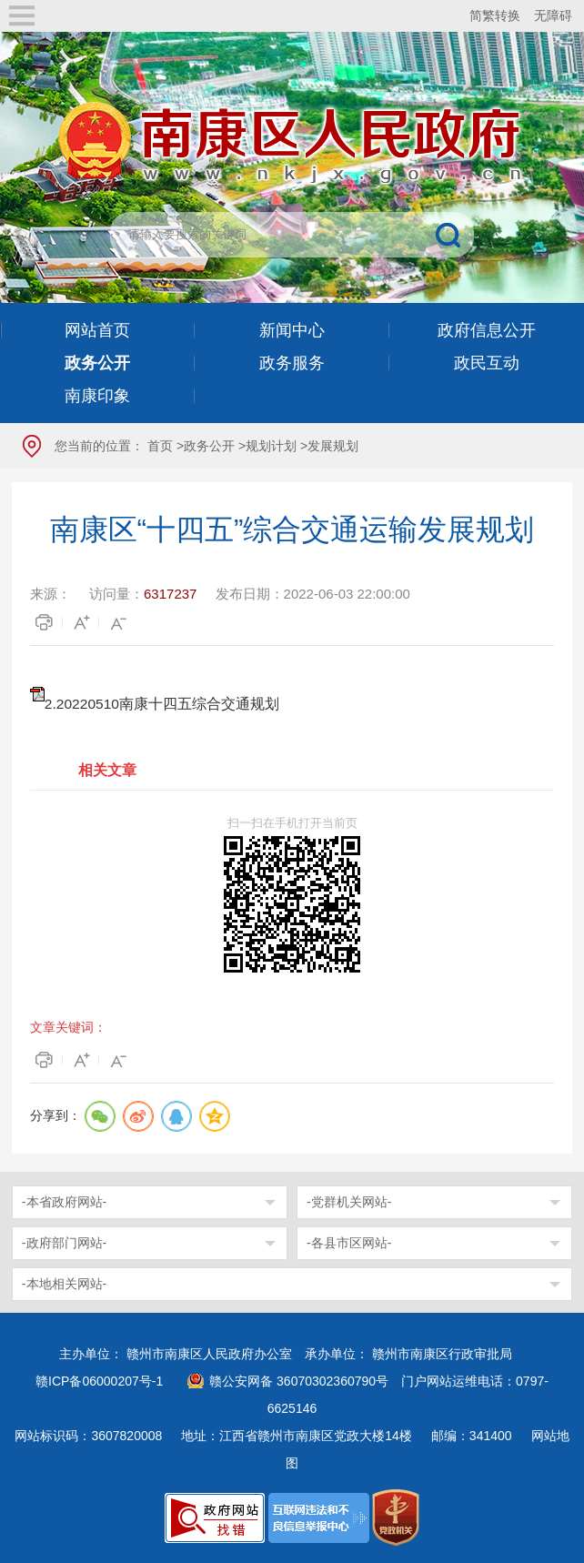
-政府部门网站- (64, 1242)
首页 (160, 446)
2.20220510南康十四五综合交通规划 (162, 703)
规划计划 (271, 446)
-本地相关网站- (64, 1283)
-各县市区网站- (349, 1242)
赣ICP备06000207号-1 (99, 1381)
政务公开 (209, 446)
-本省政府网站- (64, 1202)
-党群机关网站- (349, 1202)
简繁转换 (494, 15)
